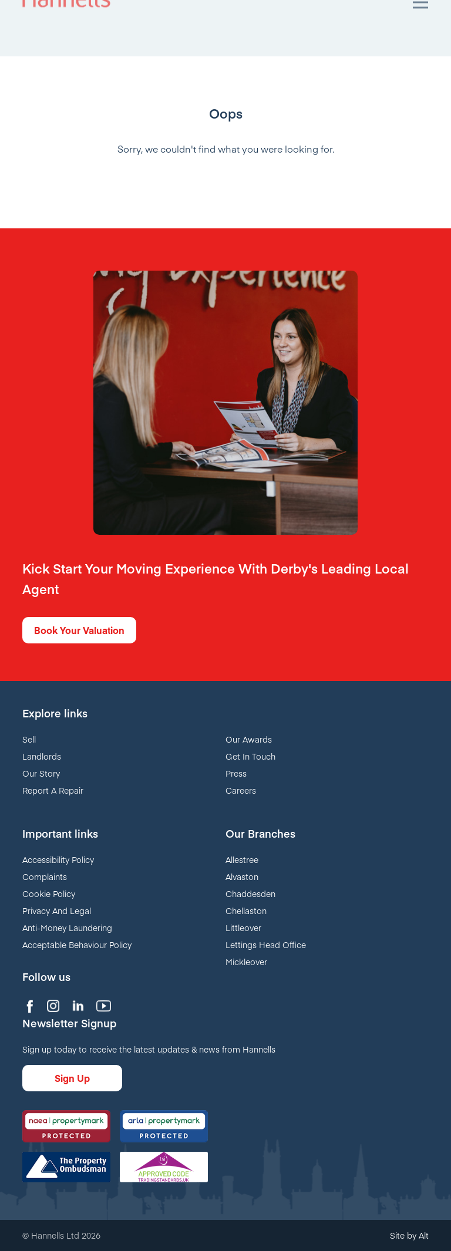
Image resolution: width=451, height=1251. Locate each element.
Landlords (41, 756)
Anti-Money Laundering (67, 927)
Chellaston (246, 910)
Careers (241, 790)
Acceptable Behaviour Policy (77, 944)
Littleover (243, 927)
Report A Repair (52, 790)
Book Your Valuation (79, 629)
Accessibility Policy (58, 859)
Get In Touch (250, 756)
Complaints (44, 876)
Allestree (242, 859)
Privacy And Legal (56, 910)
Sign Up (72, 1077)
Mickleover (246, 961)
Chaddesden (250, 893)
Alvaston (242, 876)
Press (236, 773)
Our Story (41, 773)
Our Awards (249, 739)
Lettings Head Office (266, 944)
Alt (424, 1235)
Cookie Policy (48, 893)
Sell (29, 739)
